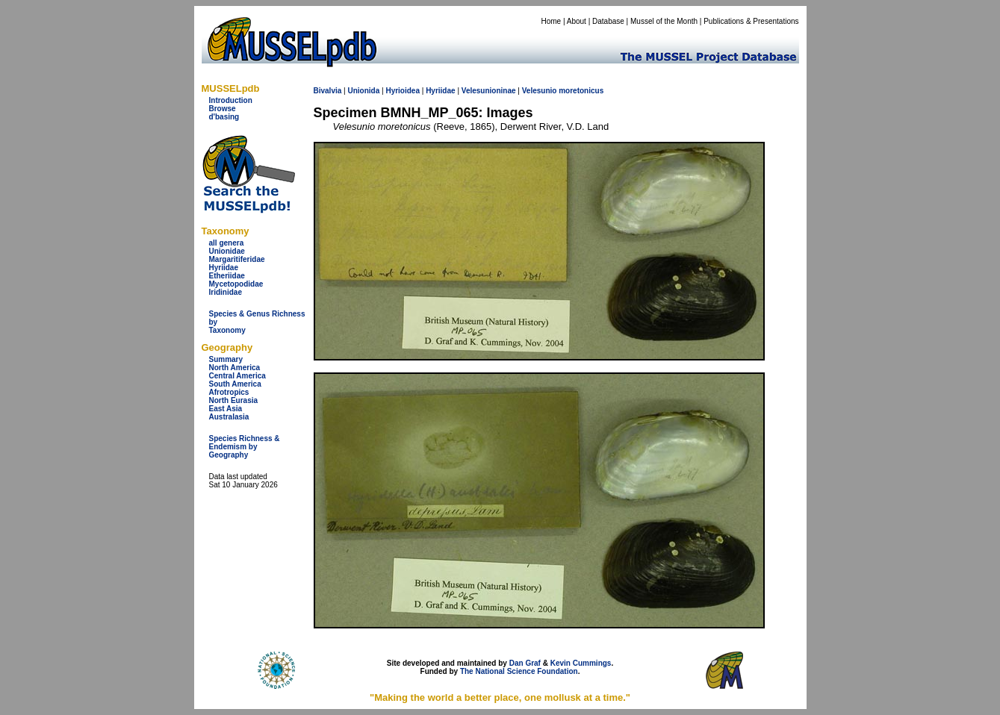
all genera (226, 243)
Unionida (363, 91)
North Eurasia (233, 400)
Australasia (229, 417)
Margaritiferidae (237, 259)
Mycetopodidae (236, 284)
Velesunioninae (489, 91)
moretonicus (581, 91)
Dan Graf (525, 663)
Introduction (230, 100)
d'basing (224, 117)
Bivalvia (328, 91)
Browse (222, 108)
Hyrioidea (402, 91)
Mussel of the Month (664, 21)
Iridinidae (225, 292)
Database (608, 21)
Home (551, 21)
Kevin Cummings (581, 663)
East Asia (226, 409)
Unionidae (227, 251)
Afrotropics (229, 392)
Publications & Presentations (751, 21)
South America (235, 384)
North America (235, 367)
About (576, 21)
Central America (237, 376)
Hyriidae (223, 267)
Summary (226, 359)
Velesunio (539, 91)
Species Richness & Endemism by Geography (244, 446)
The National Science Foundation (519, 671)
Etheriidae (227, 276)
